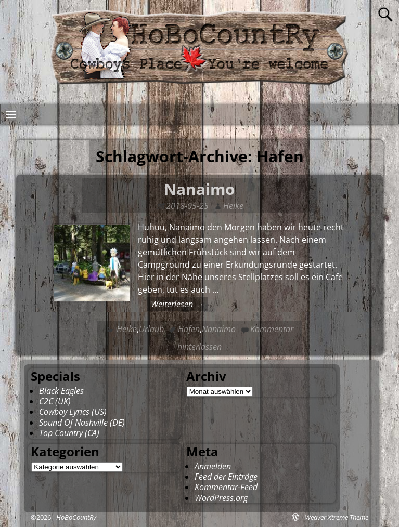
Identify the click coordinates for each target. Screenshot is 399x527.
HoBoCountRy (76, 517)
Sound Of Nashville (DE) (82, 422)
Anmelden (213, 466)
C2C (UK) (55, 401)
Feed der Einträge (226, 476)
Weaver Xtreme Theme (336, 517)
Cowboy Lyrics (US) (73, 411)
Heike (127, 329)
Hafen (189, 329)
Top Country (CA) (69, 433)
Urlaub (151, 329)
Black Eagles (61, 391)
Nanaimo (199, 189)
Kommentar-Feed (226, 487)
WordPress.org (221, 498)
